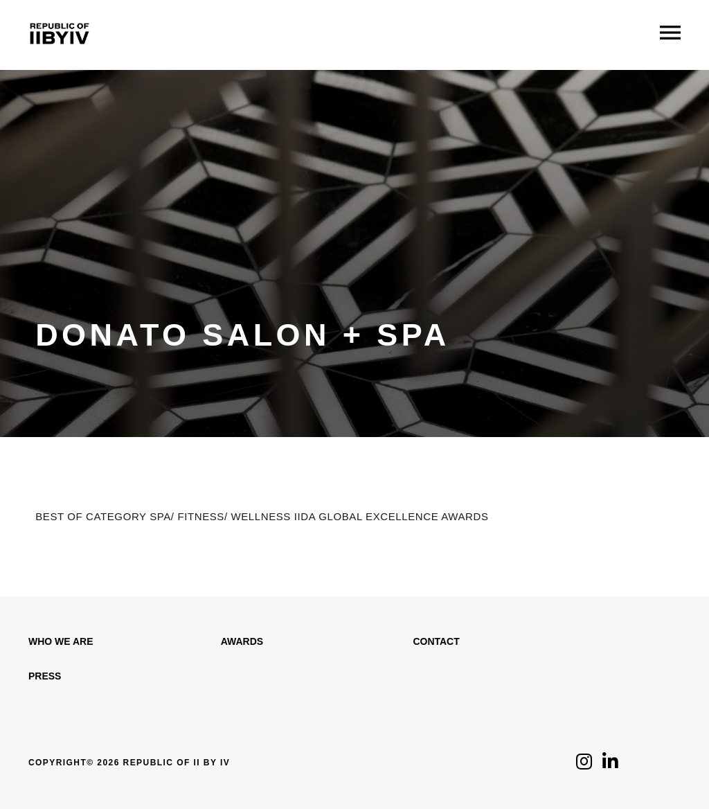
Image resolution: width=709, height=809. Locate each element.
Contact (436, 641)
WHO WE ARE (60, 641)
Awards (242, 641)
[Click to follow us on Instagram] (584, 765)
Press (44, 676)
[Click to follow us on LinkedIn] (610, 765)
